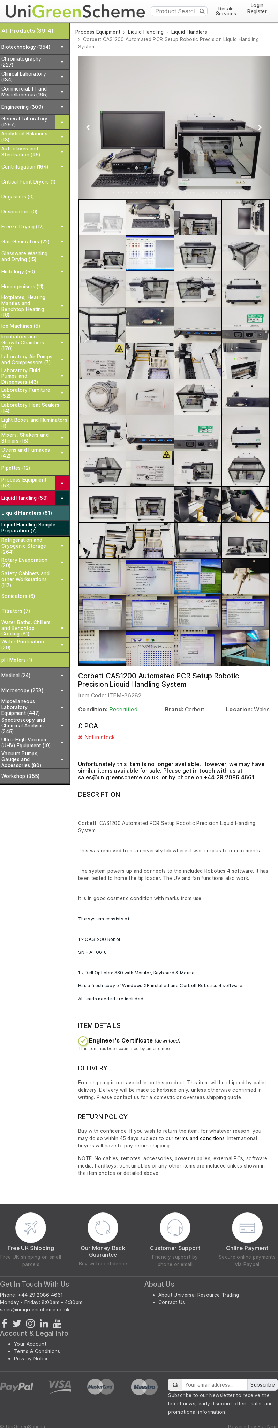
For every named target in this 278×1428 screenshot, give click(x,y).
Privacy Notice (31, 1358)
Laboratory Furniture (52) (25, 393)
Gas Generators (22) (25, 241)
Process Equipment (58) (23, 483)
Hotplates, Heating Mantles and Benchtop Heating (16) (23, 306)
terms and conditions (200, 1138)
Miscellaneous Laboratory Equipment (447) (20, 707)
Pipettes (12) (15, 468)
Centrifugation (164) (24, 167)
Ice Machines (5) (20, 326)
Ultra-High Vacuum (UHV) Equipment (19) (26, 742)
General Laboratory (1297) (24, 121)
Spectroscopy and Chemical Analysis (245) (23, 726)
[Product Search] (179, 11)
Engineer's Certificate (135, 1040)
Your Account (30, 1344)
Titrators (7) (15, 611)
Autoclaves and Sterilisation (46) (20, 151)
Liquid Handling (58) (24, 498)
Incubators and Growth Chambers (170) (22, 342)
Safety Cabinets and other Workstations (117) (25, 579)
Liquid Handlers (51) (26, 513)
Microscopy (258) (22, 690)
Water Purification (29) (22, 644)
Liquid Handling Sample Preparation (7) (28, 527)
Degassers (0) (17, 197)
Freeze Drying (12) (22, 226)
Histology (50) (18, 271)
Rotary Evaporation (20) (24, 563)
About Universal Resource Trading (198, 1295)
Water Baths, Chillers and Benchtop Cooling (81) (26, 628)
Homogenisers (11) (22, 286)
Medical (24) (15, 675)
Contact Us (171, 1302)
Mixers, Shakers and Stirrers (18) (25, 438)
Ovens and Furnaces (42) (25, 453)
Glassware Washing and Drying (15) (24, 256)
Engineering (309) (22, 107)
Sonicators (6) (18, 596)
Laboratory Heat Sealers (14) (30, 408)
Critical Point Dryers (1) (28, 182)
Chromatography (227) (21, 62)
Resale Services (226, 11)
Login (257, 5)
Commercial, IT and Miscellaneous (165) (24, 91)
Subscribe (262, 1385)
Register (257, 11)
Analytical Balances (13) (24, 136)
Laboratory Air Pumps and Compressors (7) (26, 359)
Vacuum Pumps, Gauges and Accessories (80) (21, 759)
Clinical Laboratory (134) (23, 77)
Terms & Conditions (37, 1351)
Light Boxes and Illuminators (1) (34, 423)
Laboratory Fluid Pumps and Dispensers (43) (20, 376)
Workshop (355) (20, 776)
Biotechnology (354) (25, 47)
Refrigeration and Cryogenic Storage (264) (23, 546)
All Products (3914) (27, 30)
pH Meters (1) (16, 660)
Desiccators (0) (19, 211)
